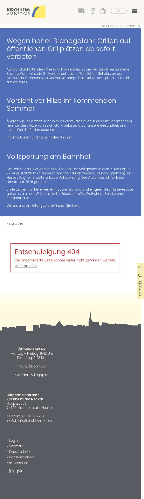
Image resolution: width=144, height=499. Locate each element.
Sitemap (16, 446)
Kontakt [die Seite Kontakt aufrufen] (140, 295)
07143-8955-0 (32, 416)
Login (13, 440)
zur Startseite (26, 266)
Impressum (18, 463)
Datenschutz (19, 451)
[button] (134, 12)
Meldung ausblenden (117, 26)
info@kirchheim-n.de (35, 420)
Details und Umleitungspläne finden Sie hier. (43, 205)
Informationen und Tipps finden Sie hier (39, 137)
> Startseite (15, 224)
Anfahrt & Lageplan (33, 375)
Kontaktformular (33, 366)
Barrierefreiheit (21, 457)
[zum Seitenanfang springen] (140, 266)
